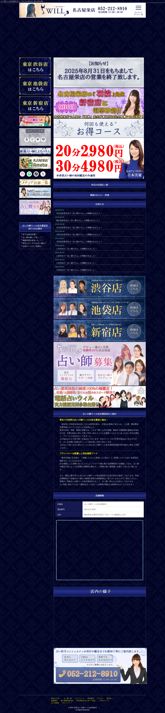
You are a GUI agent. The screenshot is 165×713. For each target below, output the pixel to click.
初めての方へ (56, 698)
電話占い (109, 698)
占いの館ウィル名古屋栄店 (87, 708)
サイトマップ (67, 703)
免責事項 (54, 701)
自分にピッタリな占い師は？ (35, 243)
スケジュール (79, 698)
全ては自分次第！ (30, 234)
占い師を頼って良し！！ (33, 237)
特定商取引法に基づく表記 (85, 701)
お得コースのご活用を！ (33, 246)
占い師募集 (55, 703)
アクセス (100, 698)
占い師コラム (78, 213)
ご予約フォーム (104, 701)
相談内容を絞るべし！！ (33, 240)
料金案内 (91, 698)
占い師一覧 (68, 698)
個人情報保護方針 (67, 701)
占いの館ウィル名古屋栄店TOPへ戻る (153, 707)
